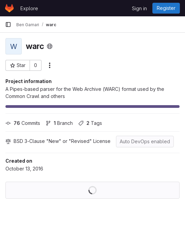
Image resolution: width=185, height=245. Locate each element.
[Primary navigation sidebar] (8, 24)
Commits (22, 123)
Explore (29, 8)
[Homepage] (9, 8)
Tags (90, 123)
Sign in (139, 8)
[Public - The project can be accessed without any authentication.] (49, 46)
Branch (59, 123)
